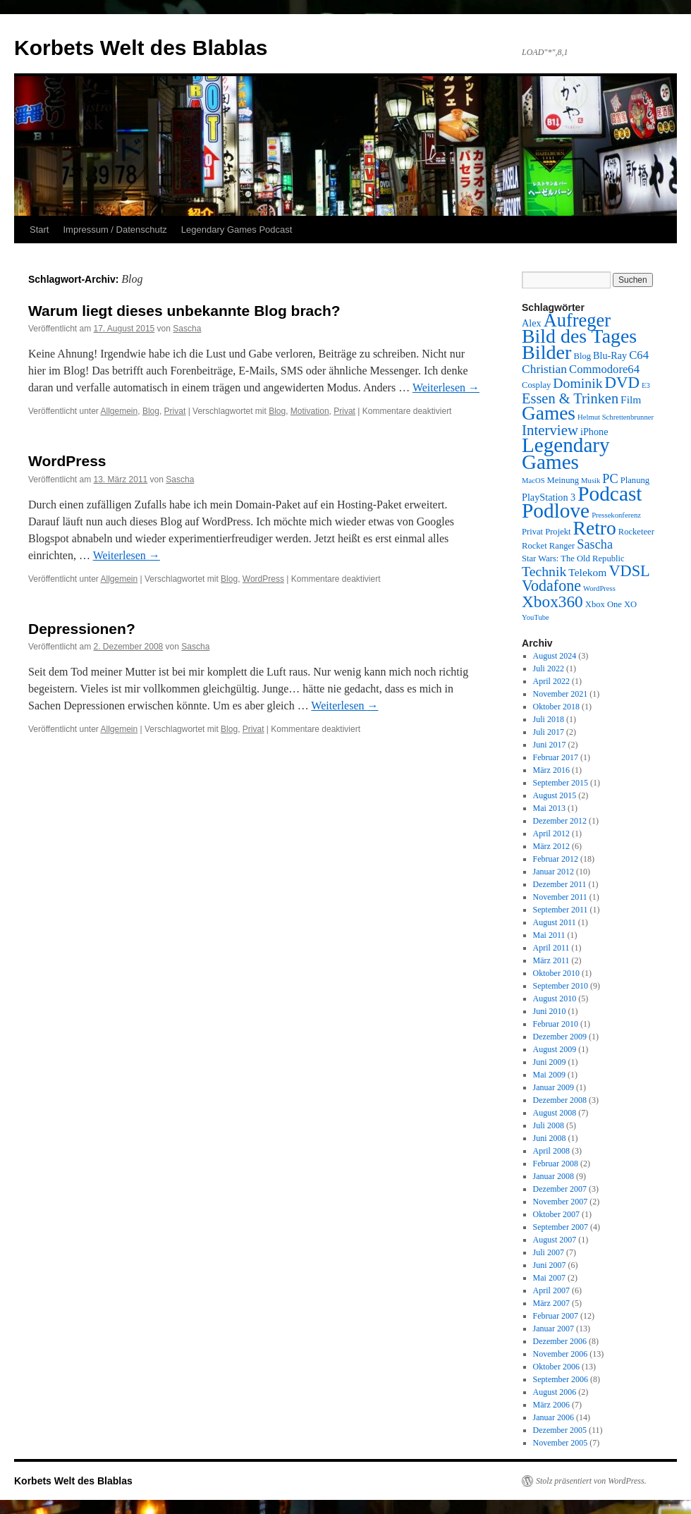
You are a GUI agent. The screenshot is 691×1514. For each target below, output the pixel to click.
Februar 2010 (555, 1024)
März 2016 (551, 770)
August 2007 (555, 1240)
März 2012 (551, 846)
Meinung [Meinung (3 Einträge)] (563, 480)
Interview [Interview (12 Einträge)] (550, 430)
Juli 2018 (548, 719)
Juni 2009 (549, 1062)
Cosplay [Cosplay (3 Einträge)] (536, 385)
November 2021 (560, 694)
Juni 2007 (549, 1265)
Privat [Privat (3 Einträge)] (532, 532)
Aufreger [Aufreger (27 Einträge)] (577, 320)
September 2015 (560, 783)
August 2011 (554, 922)
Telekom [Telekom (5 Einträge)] (587, 572)
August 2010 (555, 998)
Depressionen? (81, 629)
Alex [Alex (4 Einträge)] (532, 323)
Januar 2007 (553, 1328)
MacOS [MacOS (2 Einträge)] (533, 480)
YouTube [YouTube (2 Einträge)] (535, 617)
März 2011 (551, 960)
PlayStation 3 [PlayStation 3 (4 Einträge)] (548, 497)
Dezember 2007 (560, 1189)
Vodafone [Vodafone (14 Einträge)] (551, 585)
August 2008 (555, 1113)
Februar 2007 (555, 1316)
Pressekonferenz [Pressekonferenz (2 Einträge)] (616, 515)
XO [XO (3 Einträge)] (630, 604)
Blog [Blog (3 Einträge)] (582, 356)
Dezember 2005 (560, 1430)
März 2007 (551, 1303)
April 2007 (551, 1290)
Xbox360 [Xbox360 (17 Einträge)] (552, 601)
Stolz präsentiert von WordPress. (591, 1481)
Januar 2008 (553, 1176)
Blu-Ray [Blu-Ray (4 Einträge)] (610, 355)
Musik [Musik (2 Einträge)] (590, 480)
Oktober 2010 (556, 973)
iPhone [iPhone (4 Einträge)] (594, 431)
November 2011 (560, 897)
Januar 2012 (553, 872)
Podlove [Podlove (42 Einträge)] (555, 510)
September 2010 (560, 986)
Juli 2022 (548, 668)
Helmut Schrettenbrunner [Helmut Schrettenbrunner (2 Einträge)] (615, 417)
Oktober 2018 (556, 707)
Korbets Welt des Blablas (141, 47)
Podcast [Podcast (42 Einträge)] (609, 493)
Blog (150, 411)
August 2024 (555, 656)
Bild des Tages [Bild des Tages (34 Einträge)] (579, 336)
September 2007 (560, 1227)
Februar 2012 (555, 859)
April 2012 (551, 833)
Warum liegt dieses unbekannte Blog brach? (184, 311)
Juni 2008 (549, 1138)
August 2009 (555, 1049)
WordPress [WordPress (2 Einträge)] (599, 588)
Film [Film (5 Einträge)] (630, 399)
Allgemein (119, 411)
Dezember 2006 (560, 1341)
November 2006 (560, 1354)
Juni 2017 (549, 745)
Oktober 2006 (556, 1367)
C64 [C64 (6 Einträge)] (639, 355)
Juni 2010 (549, 1011)
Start (39, 229)
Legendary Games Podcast (237, 229)
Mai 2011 (549, 935)
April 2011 (551, 948)
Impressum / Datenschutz (114, 229)
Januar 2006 (553, 1417)
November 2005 (560, 1443)
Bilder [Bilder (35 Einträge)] (546, 352)
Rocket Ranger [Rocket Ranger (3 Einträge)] (548, 546)
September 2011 (560, 910)
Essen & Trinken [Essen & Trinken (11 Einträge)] (570, 398)
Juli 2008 (548, 1125)
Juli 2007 (548, 1252)
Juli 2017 (548, 732)
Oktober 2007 (556, 1214)
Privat (175, 411)
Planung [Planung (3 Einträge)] (634, 480)
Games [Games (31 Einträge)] (548, 413)
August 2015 (555, 795)
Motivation (310, 411)
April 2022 (551, 681)
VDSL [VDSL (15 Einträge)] (629, 571)
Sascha (187, 329)
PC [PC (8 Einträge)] (610, 479)
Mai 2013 (549, 808)
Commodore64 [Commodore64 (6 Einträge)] (604, 369)
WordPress (67, 461)
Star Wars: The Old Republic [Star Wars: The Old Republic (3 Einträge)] (573, 558)
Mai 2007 (549, 1278)
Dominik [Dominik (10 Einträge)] (577, 383)
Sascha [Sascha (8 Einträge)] (595, 544)
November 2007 (560, 1202)
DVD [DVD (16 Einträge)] (622, 382)
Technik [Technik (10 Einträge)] (544, 571)
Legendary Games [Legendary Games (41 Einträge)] (566, 453)
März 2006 (551, 1405)
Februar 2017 (555, 757)
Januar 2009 (553, 1087)
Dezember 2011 (560, 884)
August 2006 (555, 1392)
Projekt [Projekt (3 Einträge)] (557, 532)
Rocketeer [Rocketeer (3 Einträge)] (636, 532)
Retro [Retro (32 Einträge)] (594, 528)
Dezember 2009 (560, 1037)
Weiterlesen (445, 387)
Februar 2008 (555, 1163)
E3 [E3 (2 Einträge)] (646, 385)
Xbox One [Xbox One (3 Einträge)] (603, 604)
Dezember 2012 (560, 821)
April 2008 (551, 1151)
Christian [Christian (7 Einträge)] (544, 369)
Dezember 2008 (560, 1100)
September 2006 (560, 1379)
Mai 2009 (549, 1075)
